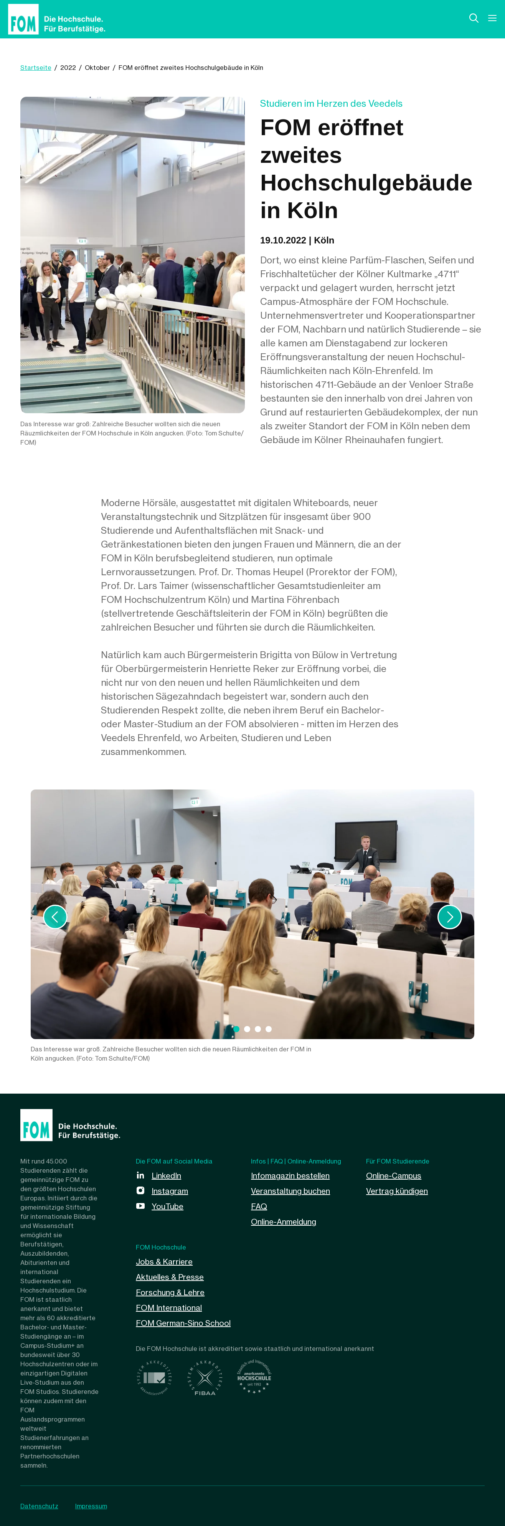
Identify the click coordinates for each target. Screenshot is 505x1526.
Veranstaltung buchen (290, 1191)
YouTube (167, 1206)
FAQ (259, 1206)
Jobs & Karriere (164, 1261)
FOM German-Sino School (183, 1323)
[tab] (236, 1029)
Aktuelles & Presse (170, 1277)
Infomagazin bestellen (290, 1175)
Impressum (91, 1506)
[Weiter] (449, 917)
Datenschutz (39, 1506)
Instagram (170, 1191)
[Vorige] (55, 917)
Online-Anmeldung (283, 1221)
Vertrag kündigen (397, 1191)
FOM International (169, 1307)
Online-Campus (393, 1175)
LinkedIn (166, 1175)
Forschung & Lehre (170, 1292)
